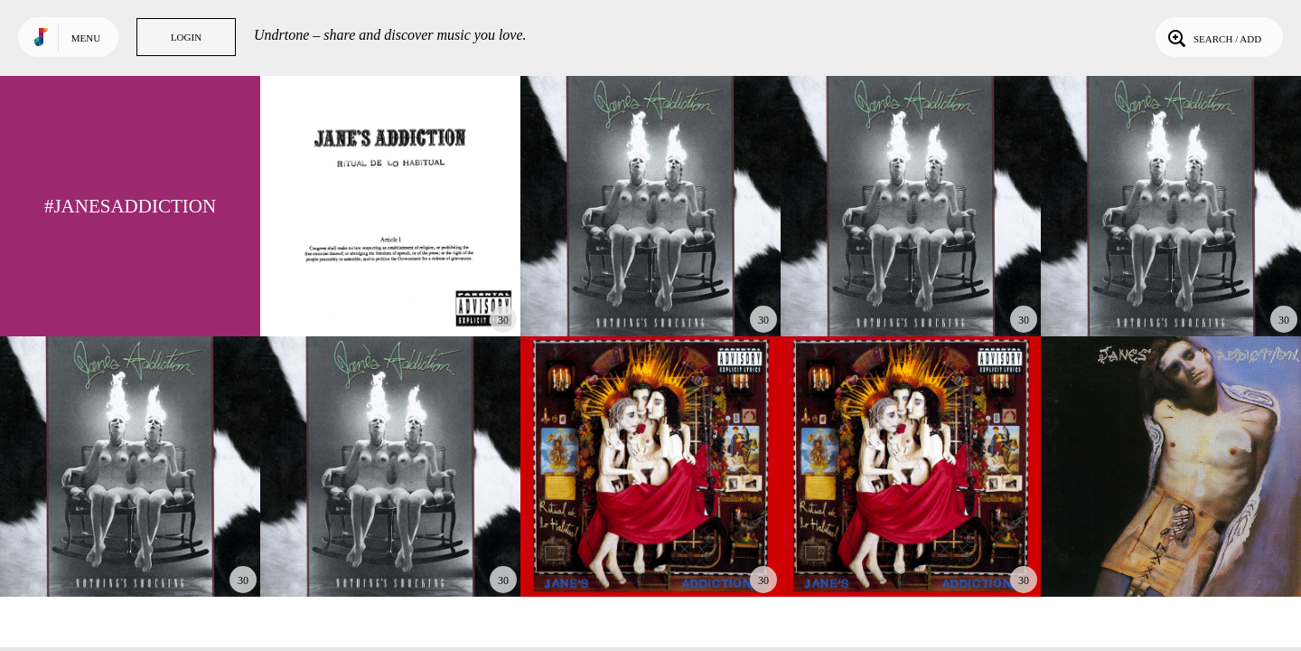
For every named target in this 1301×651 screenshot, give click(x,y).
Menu (85, 38)
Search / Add (1213, 37)
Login (186, 37)
